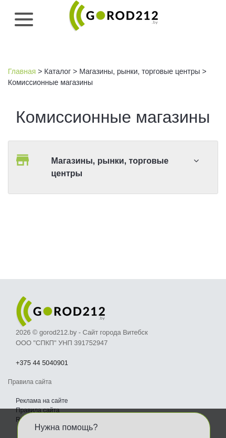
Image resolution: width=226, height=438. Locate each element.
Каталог (57, 71)
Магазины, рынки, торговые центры (139, 71)
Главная (22, 71)
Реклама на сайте (42, 400)
